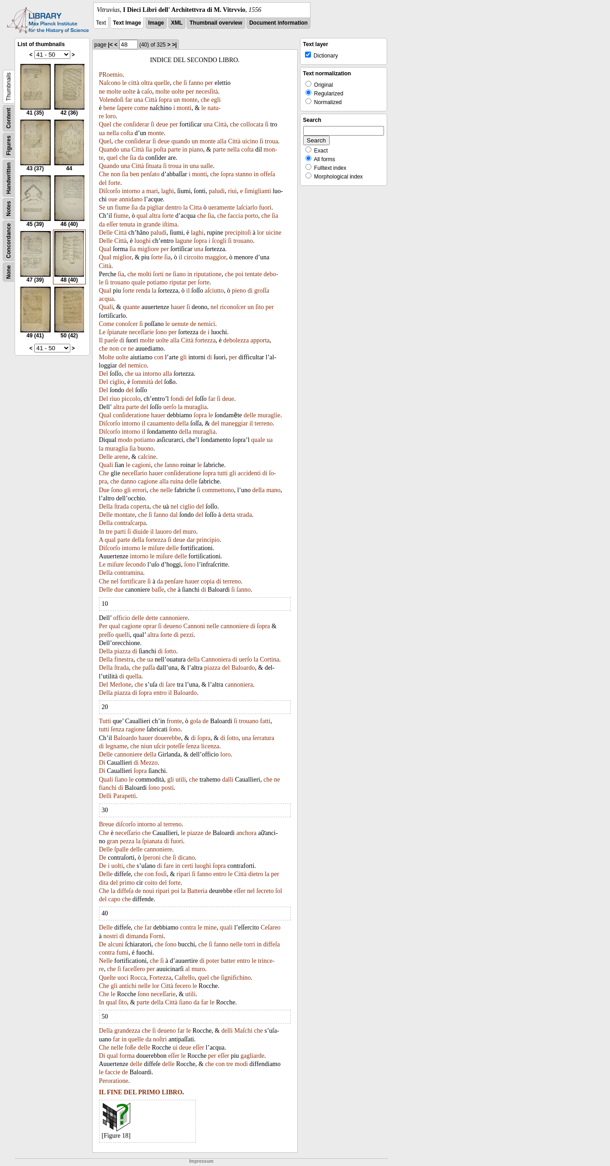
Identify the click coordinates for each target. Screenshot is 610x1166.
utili (181, 779)
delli (227, 1030)
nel (214, 307)
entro (160, 692)
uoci (122, 977)
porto (251, 215)
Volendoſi (111, 99)
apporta (260, 340)
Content (8, 118)
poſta (159, 149)
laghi (167, 191)
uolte (129, 91)
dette (152, 618)
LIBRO (172, 1092)
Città (151, 99)
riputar (177, 282)
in (184, 149)
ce (123, 348)
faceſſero (134, 969)
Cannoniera (216, 659)
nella (112, 133)
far (128, 99)
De (102, 857)
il (180, 257)
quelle (162, 82)
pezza (127, 841)
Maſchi (243, 1030)
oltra (147, 82)
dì (122, 936)
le (124, 82)
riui (232, 191)
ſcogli (219, 240)
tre (109, 531)
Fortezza (160, 977)
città (133, 82)
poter (212, 960)
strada (244, 514)
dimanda (137, 936)
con (158, 357)
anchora (246, 833)
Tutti (105, 721)
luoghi (142, 240)
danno (128, 481)
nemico (137, 365)
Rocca (138, 977)
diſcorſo (126, 824)
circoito (194, 257)
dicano (186, 857)
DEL (130, 1092)
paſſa (148, 667)
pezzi (187, 634)
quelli (123, 634)
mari (152, 191)
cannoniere (174, 618)
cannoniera (239, 684)
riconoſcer (233, 307)
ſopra (165, 99)
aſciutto (214, 290)
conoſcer (126, 323)
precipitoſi (238, 232)
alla (221, 141)
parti (120, 531)
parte (174, 149)
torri (249, 944)
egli (216, 99)
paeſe (111, 340)
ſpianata (152, 841)
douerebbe (167, 738)
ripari (183, 874)
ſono (161, 332)
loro (110, 116)
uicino (250, 141)
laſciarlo (247, 207)
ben (134, 174)
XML (177, 23)
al (159, 824)
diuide (140, 531)
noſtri (160, 1039)
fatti (265, 721)
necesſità (206, 91)
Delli (105, 796)
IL (102, 1092)
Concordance (8, 240)
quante (131, 307)
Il (101, 340)
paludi (217, 191)
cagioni (141, 465)
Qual (105, 249)
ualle (206, 166)
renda (143, 290)
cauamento (161, 423)
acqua (106, 298)
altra (155, 215)
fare (168, 865)
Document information (278, 23)
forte (114, 182)
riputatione (208, 274)
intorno (131, 191)
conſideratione (131, 415)
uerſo (169, 407)
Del (103, 373)
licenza (210, 746)
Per (103, 626)
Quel (105, 124)
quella (134, 676)
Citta (195, 207)
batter (228, 960)
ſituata (154, 166)
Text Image (127, 23)
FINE (114, 1092)
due (118, 589)
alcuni (115, 944)
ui (175, 1047)
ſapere (124, 108)
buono (145, 448)
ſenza (118, 729)
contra (188, 927)
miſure (156, 548)
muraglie (269, 415)
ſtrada (121, 506)
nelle (166, 490)
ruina (177, 481)
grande (152, 224)
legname (116, 746)
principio (208, 539)
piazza (122, 651)
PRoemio (111, 74)
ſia (149, 149)
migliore (148, 249)
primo (127, 882)
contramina (128, 572)
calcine (147, 456)
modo (125, 439)
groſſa (261, 290)
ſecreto (265, 891)
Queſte (107, 977)
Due (104, 490)
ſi (185, 82)
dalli (227, 779)
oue (112, 199)
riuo (115, 398)
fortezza (205, 340)
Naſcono (110, 82)
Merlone (120, 684)
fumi (122, 952)
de (193, 323)
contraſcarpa (130, 523)
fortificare (133, 581)
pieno (239, 290)
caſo (147, 91)
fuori (265, 207)
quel (112, 157)
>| (174, 45)
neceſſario (134, 473)
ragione (135, 729)
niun (146, 746)
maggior (215, 257)
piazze (195, 833)
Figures (8, 145)
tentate (253, 274)
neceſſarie (141, 332)
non (116, 174)
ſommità (142, 381)
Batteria (197, 891)
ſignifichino (236, 977)
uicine (273, 232)
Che (104, 174)
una (138, 99)
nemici (206, 323)
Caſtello (184, 977)
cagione (148, 481)
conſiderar (136, 124)
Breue (106, 824)
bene (109, 108)
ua (102, 133)
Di (102, 762)
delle (250, 415)
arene (121, 456)
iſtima (169, 224)
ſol (278, 891)
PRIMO (149, 1092)
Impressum (201, 1161)
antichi (128, 985)
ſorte (168, 215)
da (141, 157)
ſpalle (121, 849)
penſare (173, 581)
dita (104, 882)
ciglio (117, 381)
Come (106, 323)
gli (183, 357)
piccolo (130, 398)
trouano (243, 240)
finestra (123, 659)
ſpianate (117, 332)
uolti (117, 865)
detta (229, 514)
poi (239, 274)
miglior (122, 257)
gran (112, 841)
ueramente (221, 207)
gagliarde (252, 1055)
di (249, 290)
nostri (110, 936)
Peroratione (114, 1080)
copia (208, 581)
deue (162, 124)
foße (130, 1047)
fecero (183, 985)
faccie (112, 1072)
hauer (178, 307)
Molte (106, 357)
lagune (183, 240)
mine (210, 927)
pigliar (155, 207)
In (102, 531)
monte (189, 99)
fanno (196, 82)
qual (142, 215)
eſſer (112, 224)
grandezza (127, 1030)
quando (180, 141)
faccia (235, 215)
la (185, 207)
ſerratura (263, 738)
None (8, 272)
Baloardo (243, 667)
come (141, 108)
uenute (180, 323)
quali (226, 927)
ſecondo (136, 564)
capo (114, 899)
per (209, 82)
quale (138, 282)
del (103, 182)
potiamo (157, 282)
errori (139, 490)
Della (106, 506)
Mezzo (149, 762)
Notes (8, 208)
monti (184, 108)
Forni (156, 936)
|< (110, 45)
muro (189, 531)
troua (271, 141)
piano (196, 149)
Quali (106, 307)
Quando (109, 149)
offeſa (267, 174)
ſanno (171, 465)
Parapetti (124, 796)
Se (102, 207)
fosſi (161, 874)
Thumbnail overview (215, 23)
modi (241, 1064)
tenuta (127, 224)
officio (121, 618)
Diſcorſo (110, 191)
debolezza (236, 340)
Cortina (269, 659)
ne (102, 91)
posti (167, 787)
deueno (172, 626)
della (182, 423)
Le (102, 332)
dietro (255, 874)
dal (174, 514)
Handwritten (8, 178)
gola (195, 721)
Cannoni (194, 626)
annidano (130, 199)
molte (113, 91)
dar (191, 539)
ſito (259, 307)
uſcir (160, 746)
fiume (122, 207)
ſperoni (151, 857)
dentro (173, 207)
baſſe (158, 589)
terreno (264, 423)
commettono (218, 490)
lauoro (163, 531)
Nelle (106, 960)
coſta (127, 133)
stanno (244, 174)
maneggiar (234, 423)
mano (273, 490)
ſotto (170, 651)
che (177, 82)
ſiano (179, 274)
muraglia (195, 407)
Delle (106, 232)
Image (156, 23)
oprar (150, 626)
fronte (174, 721)
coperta (140, 506)
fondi (177, 398)
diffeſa (125, 891)
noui (148, 891)
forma (127, 1055)
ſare (170, 684)
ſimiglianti (257, 191)
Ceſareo (271, 927)
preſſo (106, 634)
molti (145, 274)
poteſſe (175, 746)
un (177, 99)
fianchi (108, 787)
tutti (222, 473)
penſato (150, 174)
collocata (251, 124)
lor (260, 232)
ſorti (158, 274)
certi (187, 865)
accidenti (249, 473)
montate (124, 514)
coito (151, 882)
